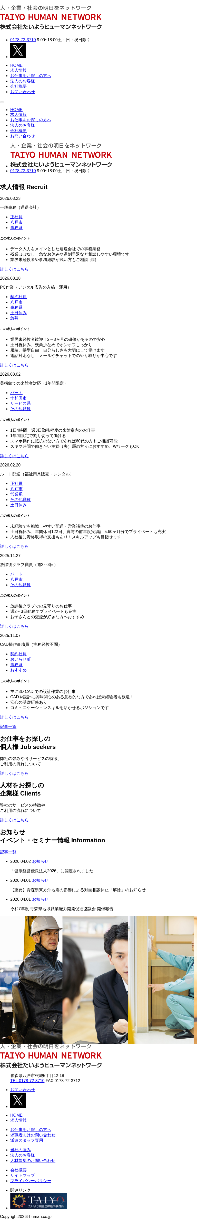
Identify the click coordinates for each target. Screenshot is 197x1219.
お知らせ (40, 861)
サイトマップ (22, 1175)
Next (2, 178)
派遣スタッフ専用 (26, 1140)
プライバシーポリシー (30, 1181)
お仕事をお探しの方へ (30, 75)
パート (16, 392)
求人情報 (18, 70)
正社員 (16, 217)
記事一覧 (8, 726)
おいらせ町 (20, 659)
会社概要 (18, 86)
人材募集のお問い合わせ (32, 1160)
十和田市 (18, 398)
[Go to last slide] (8, 980)
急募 (14, 318)
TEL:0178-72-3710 (27, 1081)
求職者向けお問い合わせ (32, 1135)
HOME (16, 65)
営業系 (16, 494)
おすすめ (18, 670)
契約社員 (18, 297)
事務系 (16, 227)
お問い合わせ (22, 92)
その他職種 (20, 409)
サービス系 (20, 403)
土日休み (18, 313)
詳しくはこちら (14, 269)
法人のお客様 (22, 81)
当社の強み (20, 1150)
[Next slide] (189, 980)
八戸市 (16, 222)
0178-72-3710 (23, 40)
